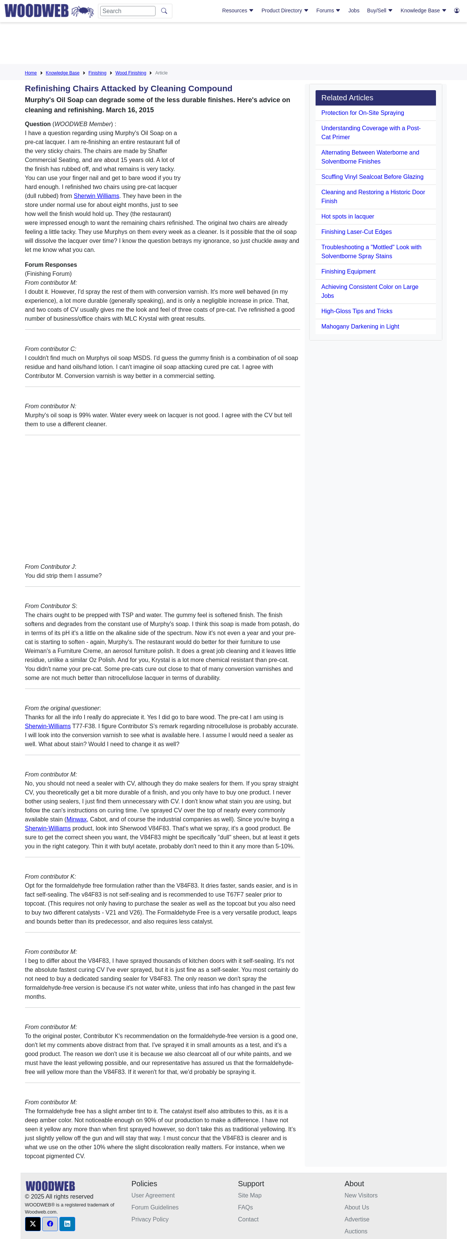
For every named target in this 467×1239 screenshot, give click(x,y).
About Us (357, 1207)
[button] (33, 1224)
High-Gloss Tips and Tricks (357, 311)
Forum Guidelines (155, 1207)
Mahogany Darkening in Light (360, 326)
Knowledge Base (424, 10)
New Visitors (361, 1195)
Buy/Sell (380, 10)
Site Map (250, 1195)
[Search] (128, 11)
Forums (328, 10)
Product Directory (285, 10)
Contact (248, 1219)
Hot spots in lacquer (348, 216)
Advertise (357, 1219)
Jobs (354, 10)
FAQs (245, 1207)
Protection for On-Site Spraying (363, 113)
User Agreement (153, 1195)
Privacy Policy (150, 1219)
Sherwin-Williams (48, 726)
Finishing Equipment (349, 271)
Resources (238, 10)
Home (31, 73)
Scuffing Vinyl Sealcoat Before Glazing (373, 177)
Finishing (98, 73)
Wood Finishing (131, 73)
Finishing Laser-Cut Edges (357, 232)
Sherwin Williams (96, 196)
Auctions (356, 1231)
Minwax (77, 819)
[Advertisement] (234, 44)
